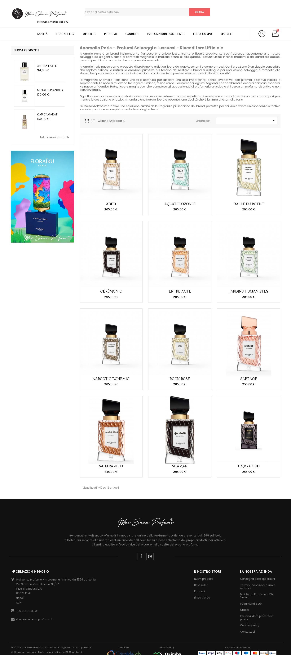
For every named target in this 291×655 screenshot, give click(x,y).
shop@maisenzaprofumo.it (34, 619)
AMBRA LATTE (47, 66)
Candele (132, 33)
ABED (111, 204)
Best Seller (65, 33)
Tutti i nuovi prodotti (54, 137)
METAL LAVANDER (50, 90)
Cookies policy (249, 625)
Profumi (110, 33)
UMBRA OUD (249, 466)
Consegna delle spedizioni (257, 578)
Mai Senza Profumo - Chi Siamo (256, 596)
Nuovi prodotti (203, 578)
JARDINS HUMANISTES (248, 291)
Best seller (201, 585)
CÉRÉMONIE (111, 291)
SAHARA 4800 (111, 466)
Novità (42, 33)
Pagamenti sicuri (251, 603)
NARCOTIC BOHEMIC (111, 379)
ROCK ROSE (180, 379)
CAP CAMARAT (47, 114)
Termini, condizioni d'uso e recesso (257, 587)
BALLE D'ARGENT (249, 204)
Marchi (226, 33)
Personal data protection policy (256, 618)
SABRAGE (248, 379)
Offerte (89, 33)
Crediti (244, 609)
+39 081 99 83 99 (27, 611)
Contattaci (247, 631)
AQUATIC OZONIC (179, 204)
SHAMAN (180, 466)
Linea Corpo (202, 33)
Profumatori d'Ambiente (166, 33)
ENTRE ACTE (180, 291)
